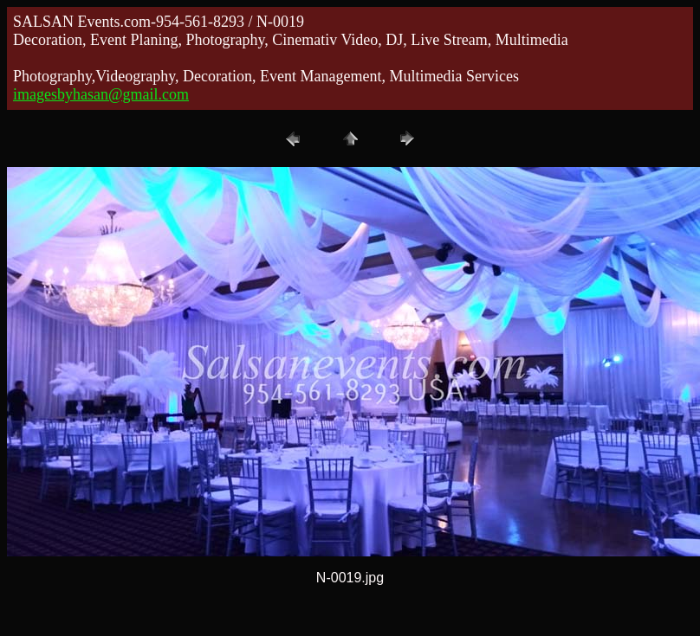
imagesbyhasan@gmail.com (101, 94)
